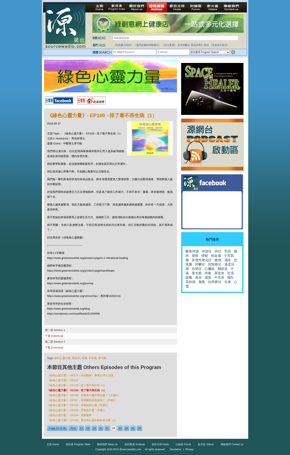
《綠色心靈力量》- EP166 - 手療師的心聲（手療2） (78, 405)
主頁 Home (53, 444)
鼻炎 (198, 277)
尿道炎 (219, 273)
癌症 (206, 45)
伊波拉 (207, 251)
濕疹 (227, 260)
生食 (227, 282)
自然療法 (214, 282)
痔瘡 (208, 273)
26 (139, 428)
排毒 (84, 358)
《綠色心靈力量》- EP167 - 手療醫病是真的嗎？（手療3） (82, 400)
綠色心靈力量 (62, 358)
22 (113, 428)
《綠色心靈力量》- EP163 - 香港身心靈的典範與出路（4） (82, 420)
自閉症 (197, 269)
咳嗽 (189, 277)
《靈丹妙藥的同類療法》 (147, 45)
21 (107, 428)
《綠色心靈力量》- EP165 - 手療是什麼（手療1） (77, 410)
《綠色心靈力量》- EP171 (63, 380)
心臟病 (210, 269)
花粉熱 (190, 282)
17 (81, 428)
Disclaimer (175, 449)
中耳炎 (219, 277)
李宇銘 (102, 358)
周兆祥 (76, 358)
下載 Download (54, 335)
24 (126, 428)
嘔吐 (230, 277)
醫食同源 (192, 251)
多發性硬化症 (202, 260)
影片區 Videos (206, 444)
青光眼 (197, 273)
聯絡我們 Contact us (232, 444)
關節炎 (223, 269)
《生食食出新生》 (220, 45)
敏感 (218, 260)
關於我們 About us (107, 444)
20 (100, 428)
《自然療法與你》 (123, 45)
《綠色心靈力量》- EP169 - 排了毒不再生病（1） (77, 390)
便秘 (204, 255)
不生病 (92, 358)
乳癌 (227, 251)
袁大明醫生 (184, 45)
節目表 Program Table (78, 444)
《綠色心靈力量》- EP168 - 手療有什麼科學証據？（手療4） (83, 395)
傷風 (201, 282)
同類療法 (214, 264)
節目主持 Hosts (160, 444)
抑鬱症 (200, 264)
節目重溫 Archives (135, 444)
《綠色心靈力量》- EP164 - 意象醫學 (69, 415)
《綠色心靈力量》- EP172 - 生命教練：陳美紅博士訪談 (80, 375)
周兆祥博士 (197, 45)
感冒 (208, 277)
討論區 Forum (183, 444)
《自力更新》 (169, 45)
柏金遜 (216, 255)
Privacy (190, 449)
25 (132, 428)
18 (87, 428)
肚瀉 (230, 273)
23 (120, 428)
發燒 (195, 255)
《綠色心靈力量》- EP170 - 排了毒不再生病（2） (77, 385)
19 (94, 428)
